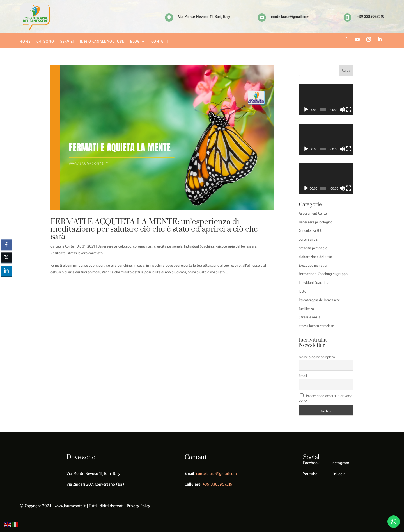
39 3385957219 (218, 484)
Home (25, 41)
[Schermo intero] (349, 109)
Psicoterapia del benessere (235, 246)
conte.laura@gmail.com (216, 473)
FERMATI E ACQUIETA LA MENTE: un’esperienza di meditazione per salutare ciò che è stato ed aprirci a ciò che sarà (154, 229)
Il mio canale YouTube (102, 41)
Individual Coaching (199, 246)
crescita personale (168, 246)
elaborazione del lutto (315, 256)
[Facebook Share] (6, 244)
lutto (302, 291)
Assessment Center (313, 213)
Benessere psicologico (114, 246)
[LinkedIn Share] (6, 271)
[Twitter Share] (6, 258)
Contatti (160, 41)
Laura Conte (64, 246)
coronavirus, (142, 246)
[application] (326, 99)
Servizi (67, 41)
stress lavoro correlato (85, 253)
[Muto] (342, 109)
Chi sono (45, 41)
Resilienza (58, 253)
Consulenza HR (310, 230)
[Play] (306, 109)
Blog (135, 41)
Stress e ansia (309, 317)
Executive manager (313, 265)
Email (303, 375)
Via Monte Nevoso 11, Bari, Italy (93, 473)
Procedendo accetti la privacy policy (325, 397)
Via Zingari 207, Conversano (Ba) (95, 484)
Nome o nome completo (317, 357)
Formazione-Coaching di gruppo (323, 273)
